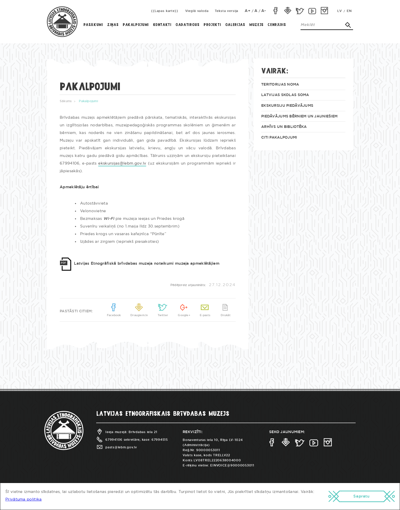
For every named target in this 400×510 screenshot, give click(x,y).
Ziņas (112, 25)
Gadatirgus (187, 25)
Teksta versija (227, 10)
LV (339, 11)
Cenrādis (277, 25)
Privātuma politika (23, 499)
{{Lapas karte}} (164, 10)
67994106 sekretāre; (118, 439)
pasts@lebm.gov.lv (116, 447)
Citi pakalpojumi (279, 137)
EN (349, 11)
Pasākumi (93, 25)
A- (263, 11)
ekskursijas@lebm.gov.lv (122, 163)
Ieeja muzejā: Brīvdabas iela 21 (126, 432)
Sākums (66, 101)
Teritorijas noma (280, 84)
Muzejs (256, 25)
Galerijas (235, 25)
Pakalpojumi (136, 25)
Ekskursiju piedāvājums (287, 106)
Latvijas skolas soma (285, 95)
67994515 (160, 439)
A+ (248, 11)
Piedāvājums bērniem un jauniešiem (299, 116)
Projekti (212, 25)
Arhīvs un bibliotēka (284, 127)
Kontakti (162, 25)
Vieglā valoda (197, 10)
